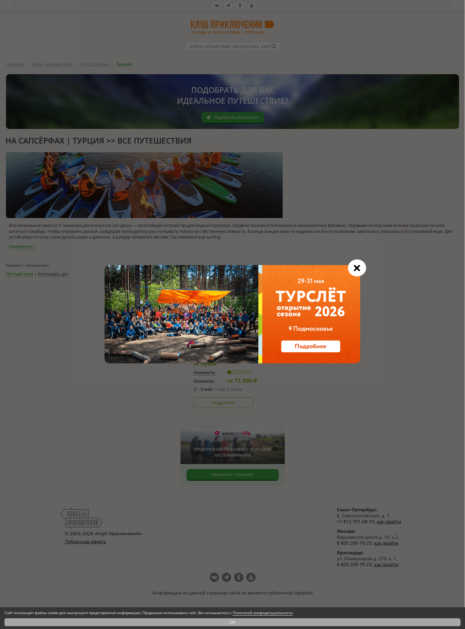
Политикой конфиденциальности (263, 612)
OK (233, 622)
